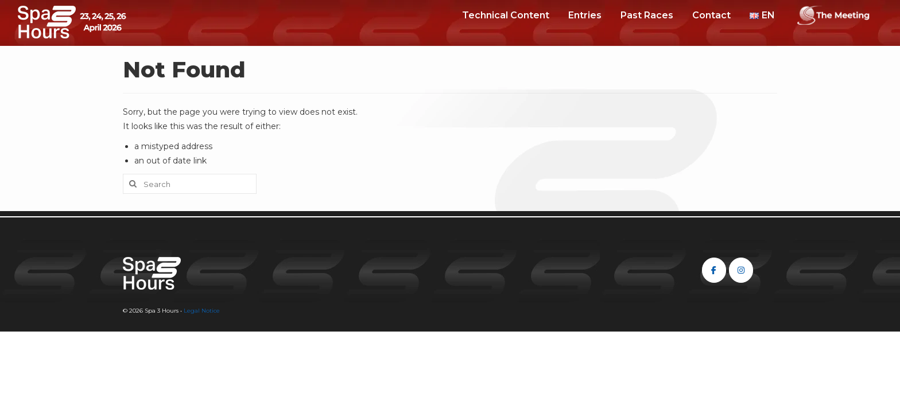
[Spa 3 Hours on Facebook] (714, 270)
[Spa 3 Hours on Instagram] (741, 270)
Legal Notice (202, 310)
